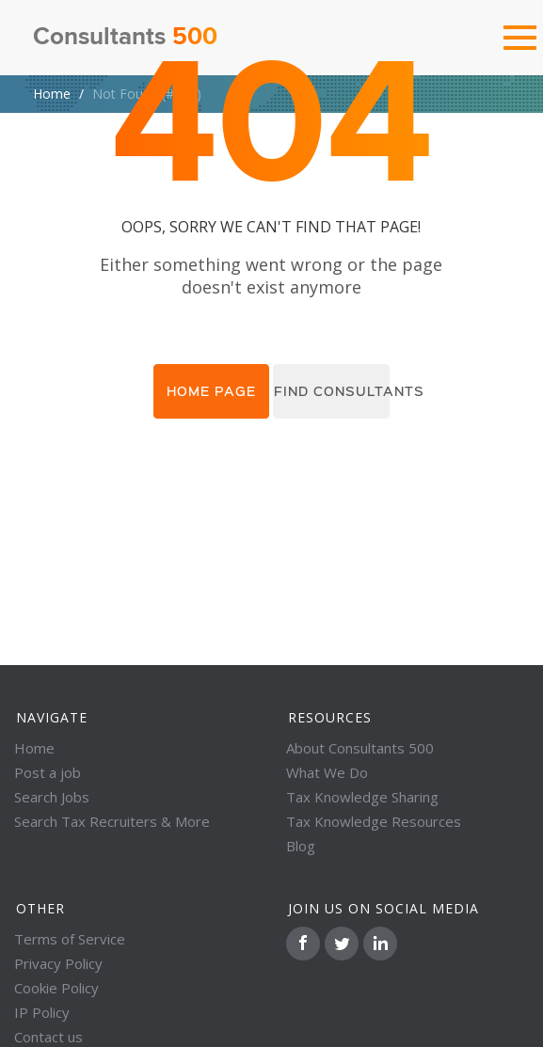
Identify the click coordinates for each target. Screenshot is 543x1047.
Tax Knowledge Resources (373, 821)
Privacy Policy (58, 963)
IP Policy (42, 1012)
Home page (211, 391)
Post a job (47, 772)
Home (52, 94)
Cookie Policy (56, 987)
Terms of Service (69, 938)
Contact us (48, 1036)
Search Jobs (51, 796)
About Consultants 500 (360, 747)
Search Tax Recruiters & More (112, 821)
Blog (300, 845)
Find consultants (332, 391)
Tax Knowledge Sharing (362, 796)
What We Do (327, 772)
